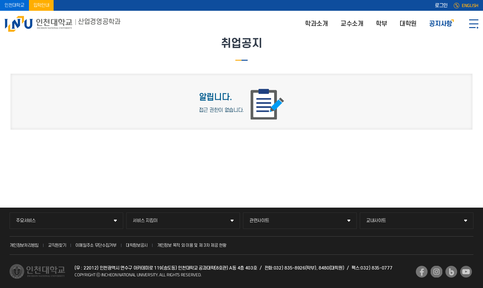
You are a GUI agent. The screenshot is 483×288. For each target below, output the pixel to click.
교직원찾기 (57, 245)
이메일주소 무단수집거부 (95, 245)
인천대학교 (14, 5)
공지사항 (440, 23)
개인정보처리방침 (24, 245)
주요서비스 (26, 220)
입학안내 (41, 5)
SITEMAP (474, 24)
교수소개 (351, 23)
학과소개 (316, 23)
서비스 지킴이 (145, 220)
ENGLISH (470, 5)
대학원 (408, 23)
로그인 (441, 5)
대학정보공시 (137, 245)
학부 (381, 23)
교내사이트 (376, 220)
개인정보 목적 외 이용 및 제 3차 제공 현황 (191, 245)
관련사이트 (259, 220)
